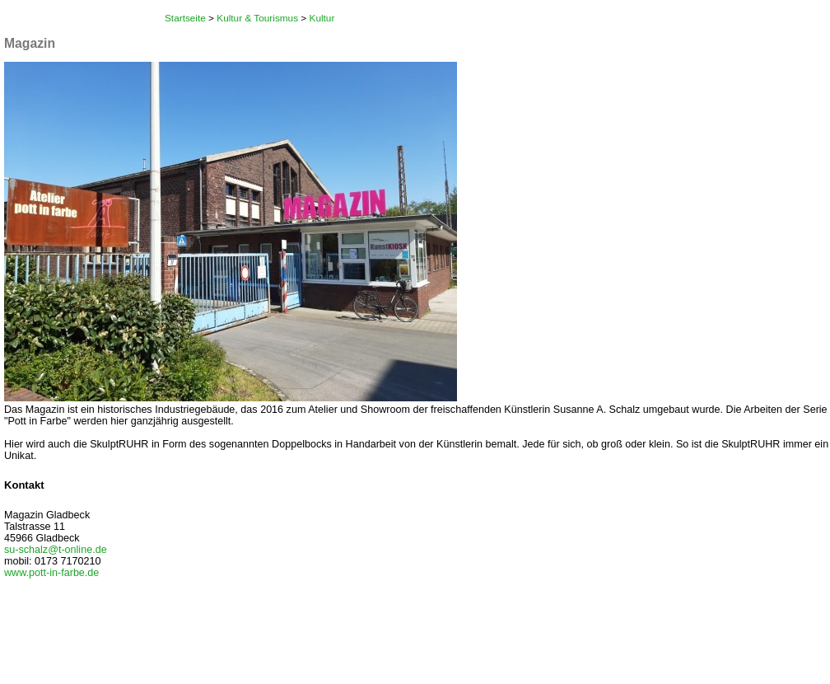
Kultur (322, 18)
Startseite (185, 18)
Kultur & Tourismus (257, 18)
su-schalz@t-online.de (55, 549)
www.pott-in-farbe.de (51, 573)
